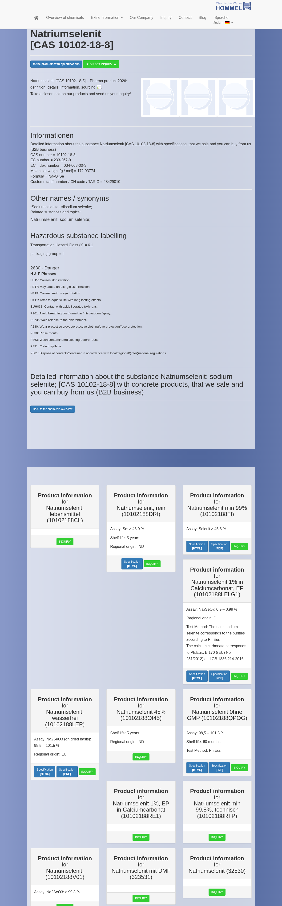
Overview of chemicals (65, 18)
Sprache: (223, 20)
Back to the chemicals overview (52, 409)
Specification (132, 564)
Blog (202, 18)
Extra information (107, 18)
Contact (185, 18)
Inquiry (166, 18)
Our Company (141, 18)
